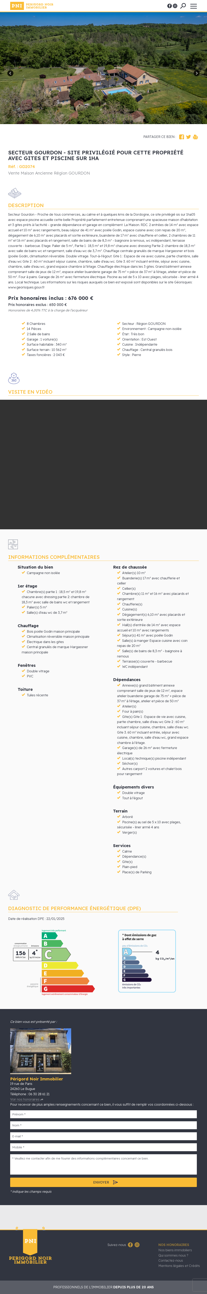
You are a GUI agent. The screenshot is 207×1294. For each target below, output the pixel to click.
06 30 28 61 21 (39, 1094)
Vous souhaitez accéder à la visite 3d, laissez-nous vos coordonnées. (103, 464)
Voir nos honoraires (24, 1099)
